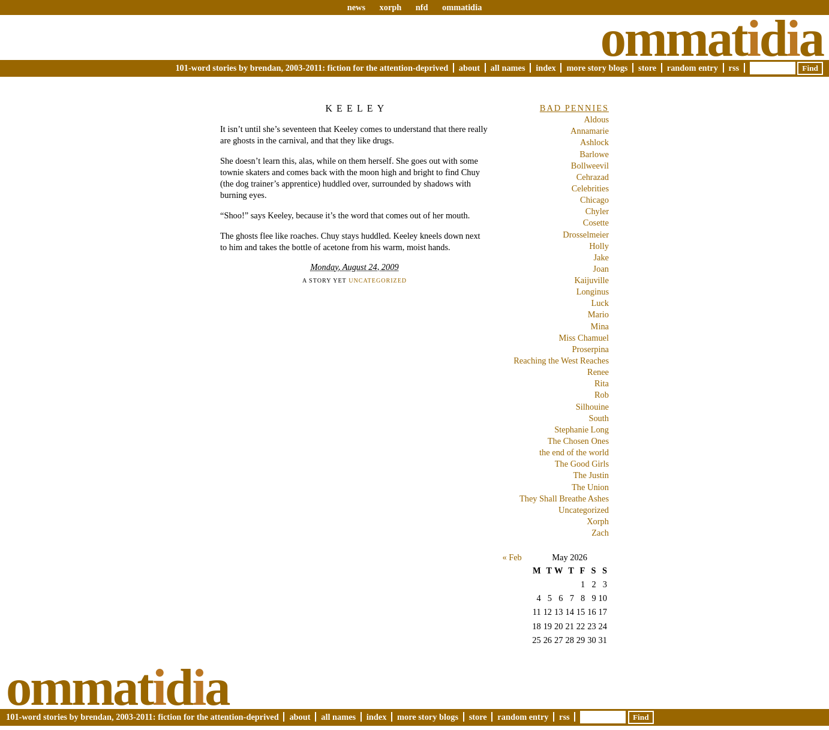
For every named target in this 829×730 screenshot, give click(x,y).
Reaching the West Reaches (561, 360)
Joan (601, 269)
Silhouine (592, 406)
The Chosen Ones (578, 441)
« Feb (511, 557)
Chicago (594, 200)
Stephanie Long (581, 429)
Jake (601, 257)
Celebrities (590, 188)
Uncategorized (378, 280)
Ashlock (594, 142)
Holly (599, 246)
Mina (600, 326)
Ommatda (711, 38)
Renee (598, 372)
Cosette (596, 222)
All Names (508, 68)
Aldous (596, 119)
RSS (734, 68)
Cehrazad (592, 177)
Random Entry (692, 68)
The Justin (591, 475)
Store (647, 68)
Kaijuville (591, 280)
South (598, 418)
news (356, 7)
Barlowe (594, 154)
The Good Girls (582, 463)
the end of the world (574, 452)
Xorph (598, 521)
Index (546, 68)
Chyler (597, 211)
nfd (422, 7)
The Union (590, 487)
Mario (598, 314)
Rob (601, 394)
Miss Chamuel (583, 338)
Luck (600, 303)
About (469, 68)
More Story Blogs (596, 68)
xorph (390, 7)
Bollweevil (590, 165)
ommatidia (462, 7)
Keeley (356, 108)
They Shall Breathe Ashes (564, 498)
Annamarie (589, 131)
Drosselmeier (586, 234)
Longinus (592, 291)
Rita (601, 383)
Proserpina (590, 349)
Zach (600, 532)
